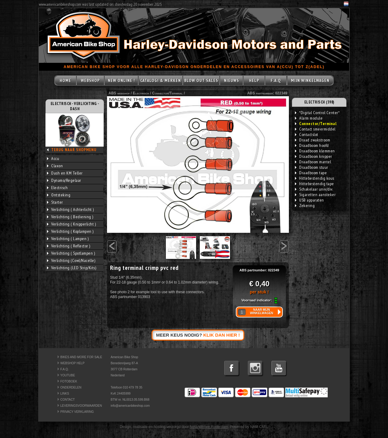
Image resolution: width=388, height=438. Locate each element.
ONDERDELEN (70, 387)
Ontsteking (58, 195)
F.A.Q (276, 80)
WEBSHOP (90, 80)
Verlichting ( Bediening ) (70, 216)
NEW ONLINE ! (121, 80)
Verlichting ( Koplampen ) (70, 231)
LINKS (64, 393)
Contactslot (306, 134)
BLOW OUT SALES (201, 80)
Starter (55, 202)
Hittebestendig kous (314, 178)
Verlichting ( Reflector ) (68, 246)
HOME (65, 80)
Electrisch (57, 187)
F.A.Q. (64, 369)
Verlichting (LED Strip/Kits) (71, 267)
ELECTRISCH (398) (319, 102)
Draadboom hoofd (312, 145)
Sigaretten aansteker (315, 194)
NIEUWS (231, 80)
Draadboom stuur (311, 167)
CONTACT (67, 399)
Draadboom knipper (313, 156)
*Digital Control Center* (317, 112)
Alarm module (309, 118)
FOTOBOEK (68, 381)
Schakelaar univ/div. (314, 189)
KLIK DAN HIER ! (221, 335)
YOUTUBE (67, 375)
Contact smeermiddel (315, 129)
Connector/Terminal (167, 93)
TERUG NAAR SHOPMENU (73, 149)
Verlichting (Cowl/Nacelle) (71, 260)
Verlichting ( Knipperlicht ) (71, 224)
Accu (53, 158)
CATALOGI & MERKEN (160, 80)
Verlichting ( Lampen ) (68, 238)
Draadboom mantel (313, 162)
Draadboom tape (311, 172)
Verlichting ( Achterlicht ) (70, 209)
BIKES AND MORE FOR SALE (81, 357)
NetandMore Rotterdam (209, 427)
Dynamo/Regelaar (64, 180)
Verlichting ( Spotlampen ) (71, 253)
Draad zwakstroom (312, 140)
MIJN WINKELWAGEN (310, 80)
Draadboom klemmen (315, 151)
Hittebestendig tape (314, 183)
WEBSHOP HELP (72, 363)
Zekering (305, 205)
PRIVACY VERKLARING (77, 411)
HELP (254, 80)
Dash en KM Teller (65, 173)
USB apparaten (309, 200)
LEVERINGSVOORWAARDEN (81, 405)
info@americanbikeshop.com (130, 405)
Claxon (55, 165)
